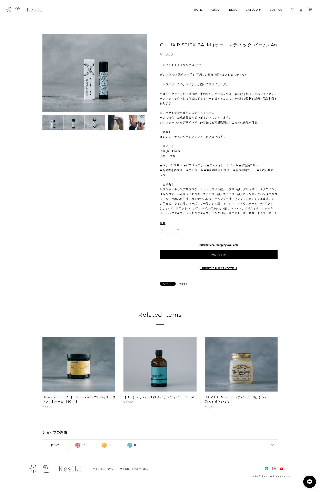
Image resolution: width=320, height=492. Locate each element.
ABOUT (216, 9)
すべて (55, 445)
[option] (94, 73)
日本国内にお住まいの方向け (218, 268)
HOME (198, 9)
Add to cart (218, 254)
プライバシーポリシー (104, 469)
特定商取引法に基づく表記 (134, 469)
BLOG (233, 9)
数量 (163, 223)
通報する (183, 284)
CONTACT (277, 9)
